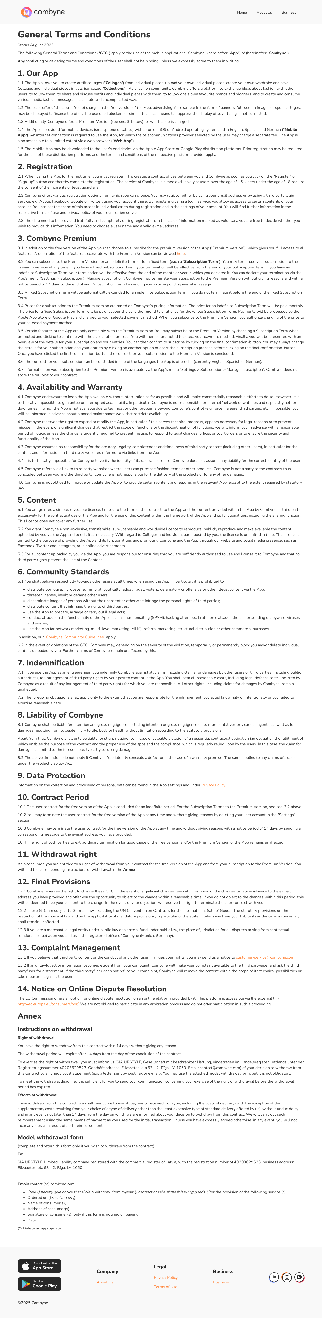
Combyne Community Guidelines (75, 637)
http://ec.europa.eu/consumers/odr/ (48, 1004)
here (181, 253)
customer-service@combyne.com (265, 957)
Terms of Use (165, 1287)
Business (289, 12)
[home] (43, 12)
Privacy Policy (213, 785)
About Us (264, 12)
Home (242, 12)
